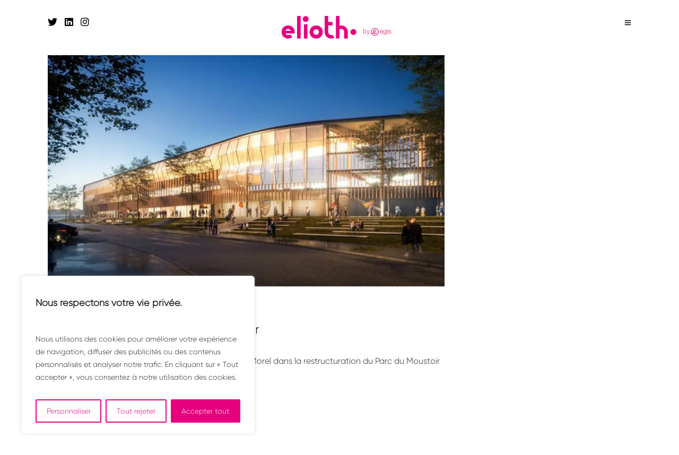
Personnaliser (69, 411)
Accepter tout (205, 411)
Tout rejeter (136, 411)
